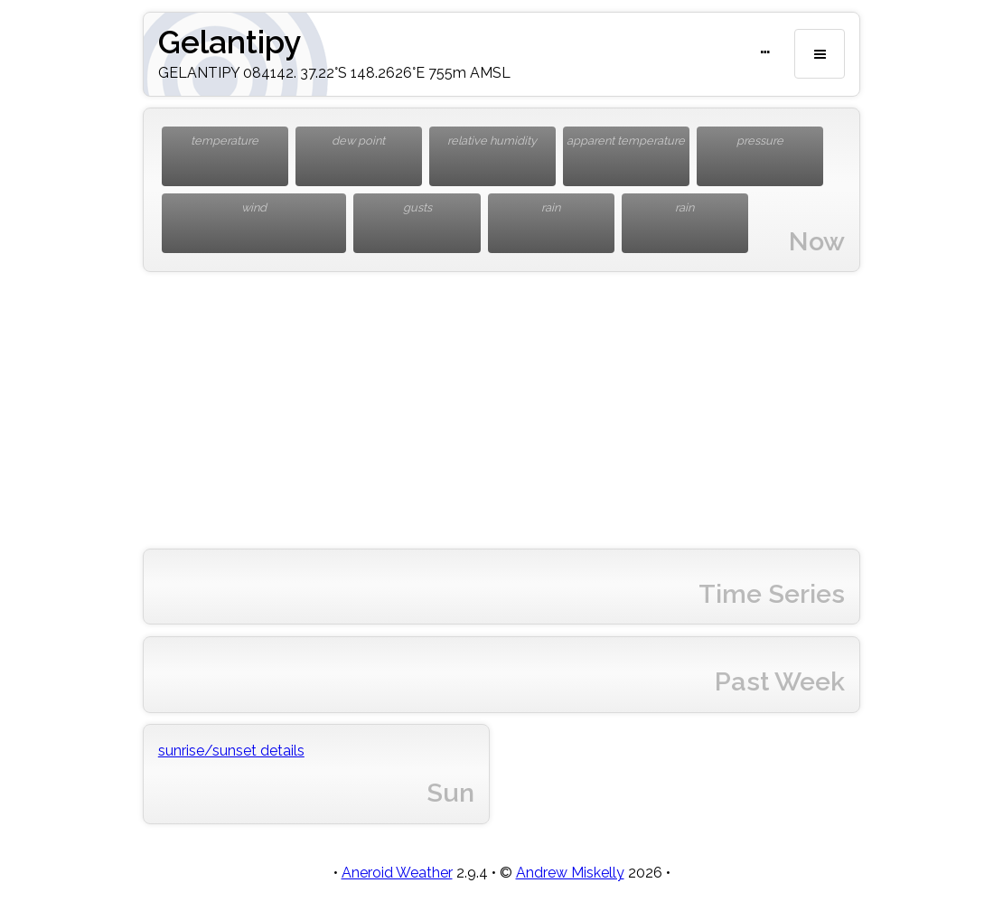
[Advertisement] (501, 410)
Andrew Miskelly (570, 872)
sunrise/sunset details (231, 750)
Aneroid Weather (397, 872)
